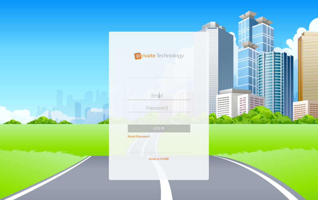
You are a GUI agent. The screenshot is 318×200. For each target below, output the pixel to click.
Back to (159, 159)
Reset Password (139, 136)
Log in (158, 128)
